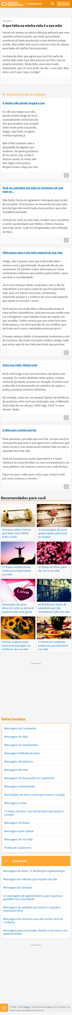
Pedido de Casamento (17, 847)
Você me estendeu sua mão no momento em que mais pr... (32, 189)
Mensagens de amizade (17, 887)
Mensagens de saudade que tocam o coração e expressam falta (32, 908)
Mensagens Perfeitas (16, 823)
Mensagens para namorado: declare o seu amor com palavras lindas (35, 932)
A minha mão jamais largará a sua (23, 103)
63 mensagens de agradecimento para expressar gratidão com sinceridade (33, 897)
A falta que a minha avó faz (19, 430)
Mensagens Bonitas (16, 770)
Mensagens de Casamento (20, 728)
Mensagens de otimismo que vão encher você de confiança (33, 920)
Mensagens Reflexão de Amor (22, 753)
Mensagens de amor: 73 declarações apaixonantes (34, 871)
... (66, 175)
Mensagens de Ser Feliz (18, 839)
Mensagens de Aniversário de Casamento (29, 778)
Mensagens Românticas (18, 761)
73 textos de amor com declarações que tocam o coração (34, 812)
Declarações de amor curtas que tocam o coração (34, 794)
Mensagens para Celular (19, 831)
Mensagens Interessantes (19, 786)
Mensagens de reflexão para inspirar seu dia (30, 879)
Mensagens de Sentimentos (21, 745)
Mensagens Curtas (15, 803)
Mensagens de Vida (16, 736)
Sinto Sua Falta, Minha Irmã (19, 365)
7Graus (26, 1006)
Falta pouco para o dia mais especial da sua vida (32, 252)
